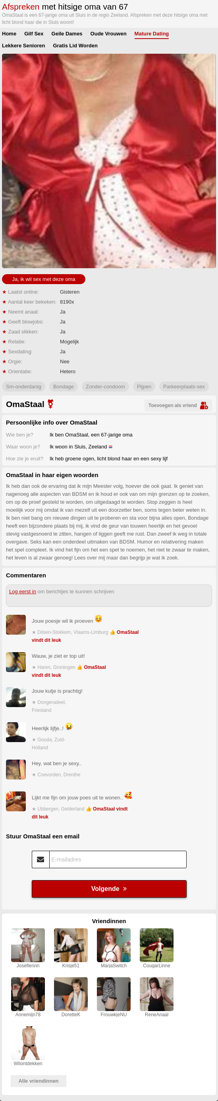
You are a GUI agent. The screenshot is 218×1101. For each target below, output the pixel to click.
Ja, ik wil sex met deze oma (43, 279)
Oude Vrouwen (109, 34)
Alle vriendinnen (38, 1081)
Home (9, 34)
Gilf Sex (33, 34)
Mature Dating (152, 34)
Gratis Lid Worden (75, 46)
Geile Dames (67, 34)
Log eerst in (22, 591)
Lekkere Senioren (23, 46)
